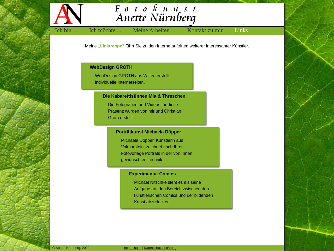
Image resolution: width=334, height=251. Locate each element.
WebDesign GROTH (111, 67)
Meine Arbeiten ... (154, 30)
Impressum (132, 248)
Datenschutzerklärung (160, 248)
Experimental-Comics (152, 173)
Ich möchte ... (105, 30)
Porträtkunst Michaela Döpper (148, 131)
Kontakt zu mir (205, 30)
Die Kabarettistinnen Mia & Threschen (144, 96)
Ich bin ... (66, 30)
